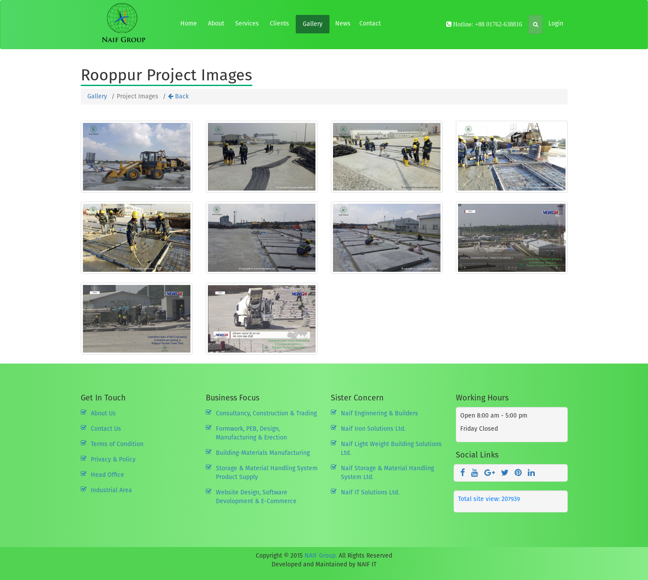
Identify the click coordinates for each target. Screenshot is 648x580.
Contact (370, 23)
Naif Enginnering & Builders (379, 413)
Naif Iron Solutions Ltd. (373, 428)
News (343, 23)
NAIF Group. (320, 555)
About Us (103, 413)
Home (188, 23)
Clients (279, 23)
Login (555, 23)
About (216, 23)
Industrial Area (111, 490)
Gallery (312, 24)
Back (178, 96)
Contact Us (106, 428)
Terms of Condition (117, 444)
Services (247, 23)
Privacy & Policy (113, 459)
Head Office (107, 475)
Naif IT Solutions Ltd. (370, 492)
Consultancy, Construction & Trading (266, 413)
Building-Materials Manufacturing (263, 453)
